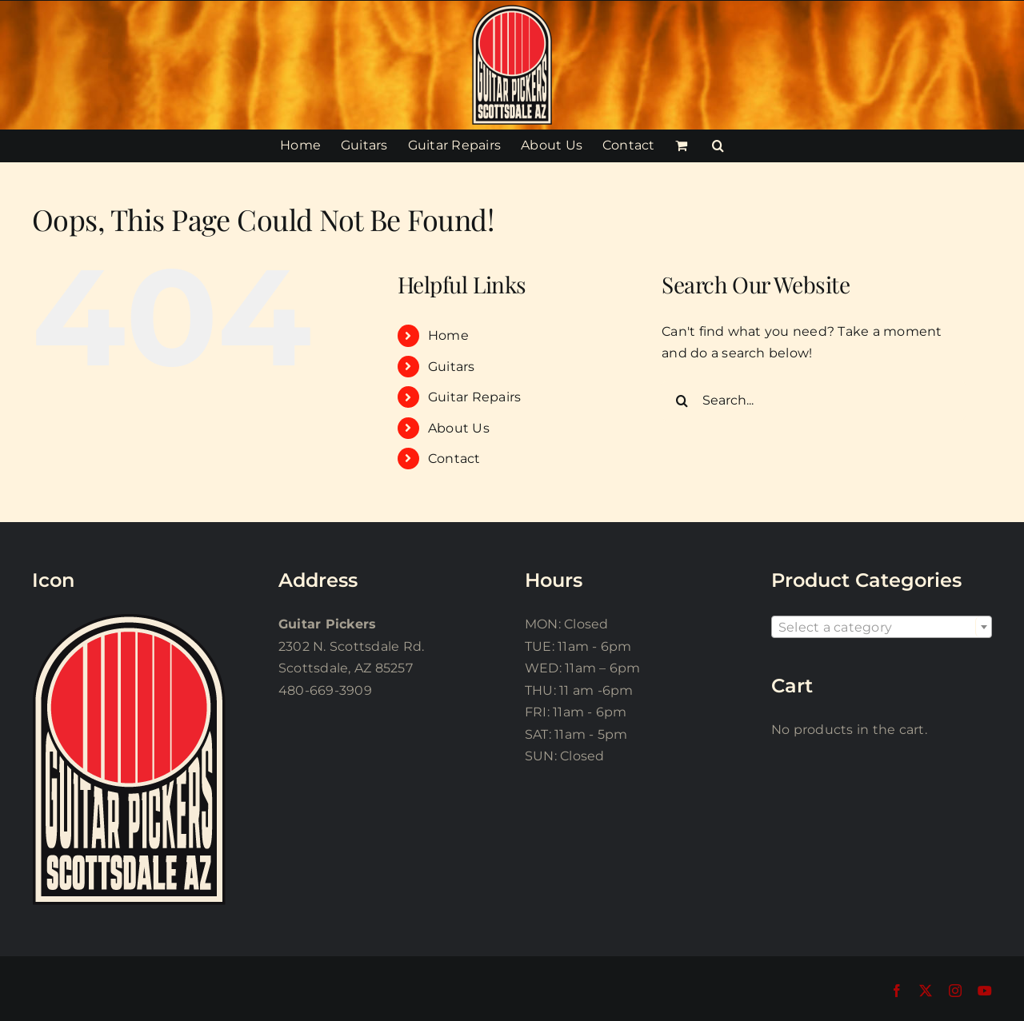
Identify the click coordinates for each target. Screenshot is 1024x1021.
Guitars (451, 366)
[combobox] (881, 627)
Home (448, 335)
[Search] (682, 401)
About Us (459, 428)
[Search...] (814, 401)
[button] (718, 146)
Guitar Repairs (474, 397)
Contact (454, 458)
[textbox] (881, 627)
